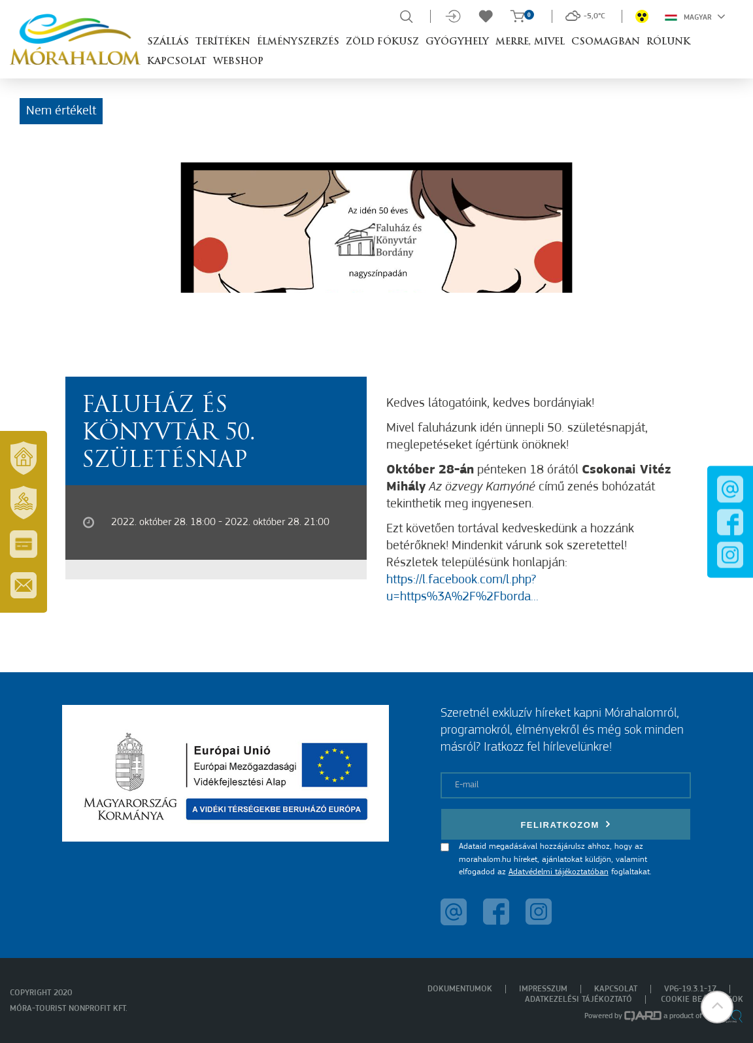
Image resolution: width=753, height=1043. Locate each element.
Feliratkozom (565, 824)
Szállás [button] (168, 42)
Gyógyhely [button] (457, 42)
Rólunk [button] (668, 42)
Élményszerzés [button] (298, 42)
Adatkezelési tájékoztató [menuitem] (578, 999)
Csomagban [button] (605, 42)
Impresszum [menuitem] (543, 989)
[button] (717, 1007)
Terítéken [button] (222, 42)
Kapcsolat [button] (177, 62)
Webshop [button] (238, 62)
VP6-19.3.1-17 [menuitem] (690, 989)
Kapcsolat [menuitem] (615, 989)
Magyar (695, 16)
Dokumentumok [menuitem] (459, 989)
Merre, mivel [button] (530, 42)
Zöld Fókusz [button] (382, 42)
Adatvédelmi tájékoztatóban (559, 872)
